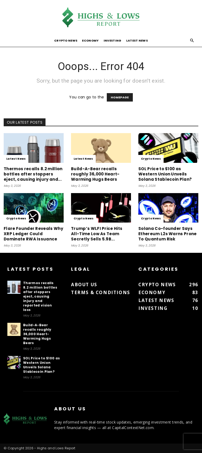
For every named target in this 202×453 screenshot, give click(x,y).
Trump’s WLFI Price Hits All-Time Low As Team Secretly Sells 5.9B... (96, 234)
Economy (90, 40)
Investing (113, 40)
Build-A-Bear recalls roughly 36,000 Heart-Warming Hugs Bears (95, 174)
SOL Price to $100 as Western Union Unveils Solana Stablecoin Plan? (165, 174)
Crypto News (66, 40)
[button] (192, 40)
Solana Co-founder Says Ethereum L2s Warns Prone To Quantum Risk (167, 234)
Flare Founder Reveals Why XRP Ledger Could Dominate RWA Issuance (33, 234)
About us (84, 284)
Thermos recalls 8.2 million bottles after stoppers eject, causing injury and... (33, 174)
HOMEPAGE (120, 97)
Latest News (137, 40)
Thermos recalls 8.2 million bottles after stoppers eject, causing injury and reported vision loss (40, 296)
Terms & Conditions (100, 292)
